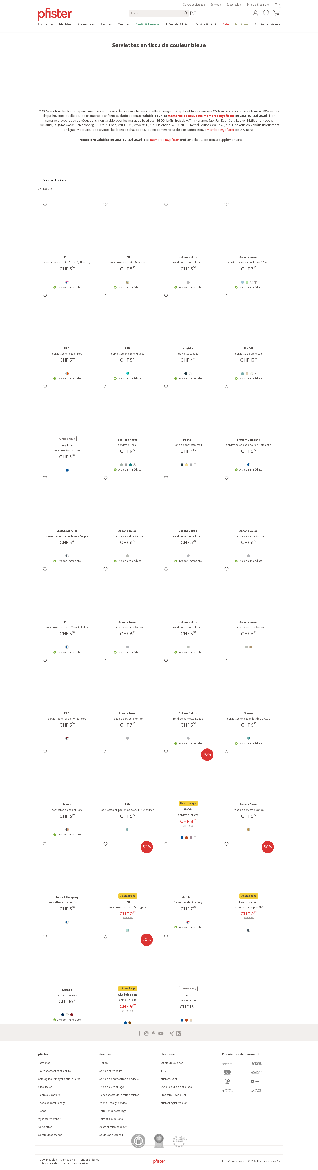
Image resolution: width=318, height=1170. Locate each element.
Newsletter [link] (45, 1127)
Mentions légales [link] (88, 1159)
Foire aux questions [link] (111, 1119)
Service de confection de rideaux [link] (119, 1079)
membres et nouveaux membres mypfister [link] (201, 116)
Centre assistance (194, 4)
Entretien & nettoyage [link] (112, 1111)
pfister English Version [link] (174, 1103)
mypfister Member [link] (49, 1119)
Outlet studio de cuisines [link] (176, 1087)
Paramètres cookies (234, 1161)
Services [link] (215, 4)
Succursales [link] (233, 4)
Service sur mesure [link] (110, 1071)
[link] (47, 24)
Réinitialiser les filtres (53, 180)
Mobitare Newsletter (173, 1095)
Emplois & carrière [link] (258, 4)
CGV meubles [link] (48, 1159)
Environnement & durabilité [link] (54, 1071)
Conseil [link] (104, 1063)
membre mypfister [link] (220, 130)
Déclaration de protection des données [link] (64, 1163)
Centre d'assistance (50, 1135)
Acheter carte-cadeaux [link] (113, 1127)
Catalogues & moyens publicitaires (59, 1079)
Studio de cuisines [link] (172, 1063)
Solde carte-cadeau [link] (111, 1135)
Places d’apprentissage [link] (51, 1103)
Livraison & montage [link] (111, 1087)
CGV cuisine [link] (67, 1159)
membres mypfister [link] (164, 140)
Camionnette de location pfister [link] (119, 1095)
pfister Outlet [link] (169, 1079)
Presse (42, 1111)
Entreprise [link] (44, 1063)
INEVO (165, 1071)
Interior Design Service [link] (113, 1103)
